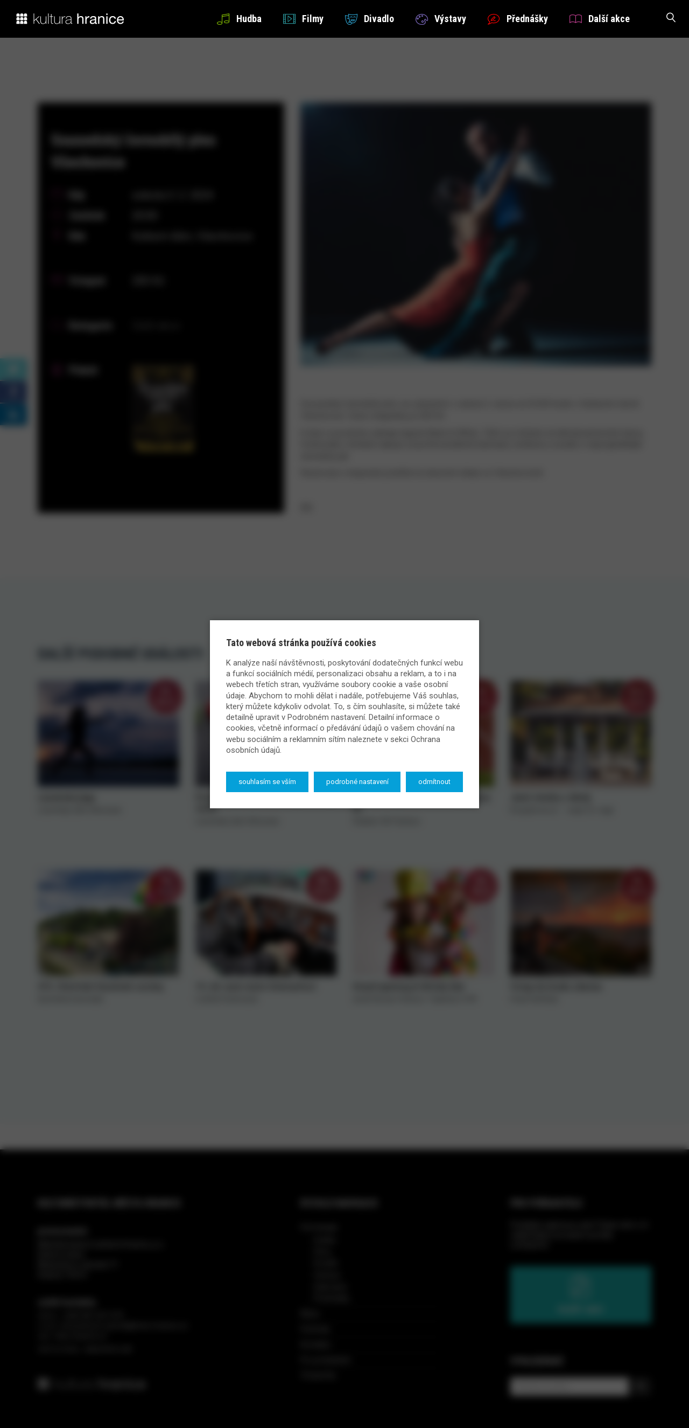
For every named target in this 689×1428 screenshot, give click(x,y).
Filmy (303, 18)
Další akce (600, 18)
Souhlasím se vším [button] (267, 782)
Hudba (239, 18)
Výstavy (441, 18)
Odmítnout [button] (434, 782)
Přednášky (518, 18)
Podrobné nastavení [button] (357, 782)
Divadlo (369, 18)
